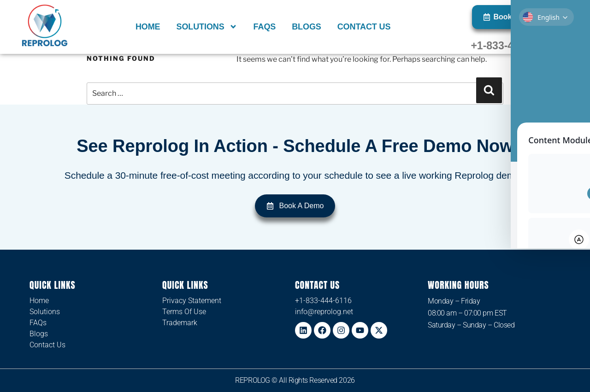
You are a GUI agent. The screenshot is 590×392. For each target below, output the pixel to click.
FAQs (265, 26)
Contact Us (364, 26)
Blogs (306, 26)
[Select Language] (549, 18)
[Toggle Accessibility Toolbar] (571, 177)
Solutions (206, 26)
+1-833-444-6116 (511, 46)
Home (148, 26)
